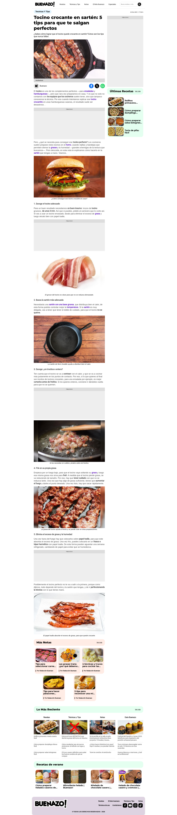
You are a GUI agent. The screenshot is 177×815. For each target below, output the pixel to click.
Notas (86, 4)
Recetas (62, 4)
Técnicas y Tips (75, 4)
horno (68, 145)
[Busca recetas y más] (131, 4)
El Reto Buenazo (98, 4)
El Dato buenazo (114, 801)
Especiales (112, 4)
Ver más (99, 642)
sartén (37, 153)
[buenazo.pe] (50, 803)
